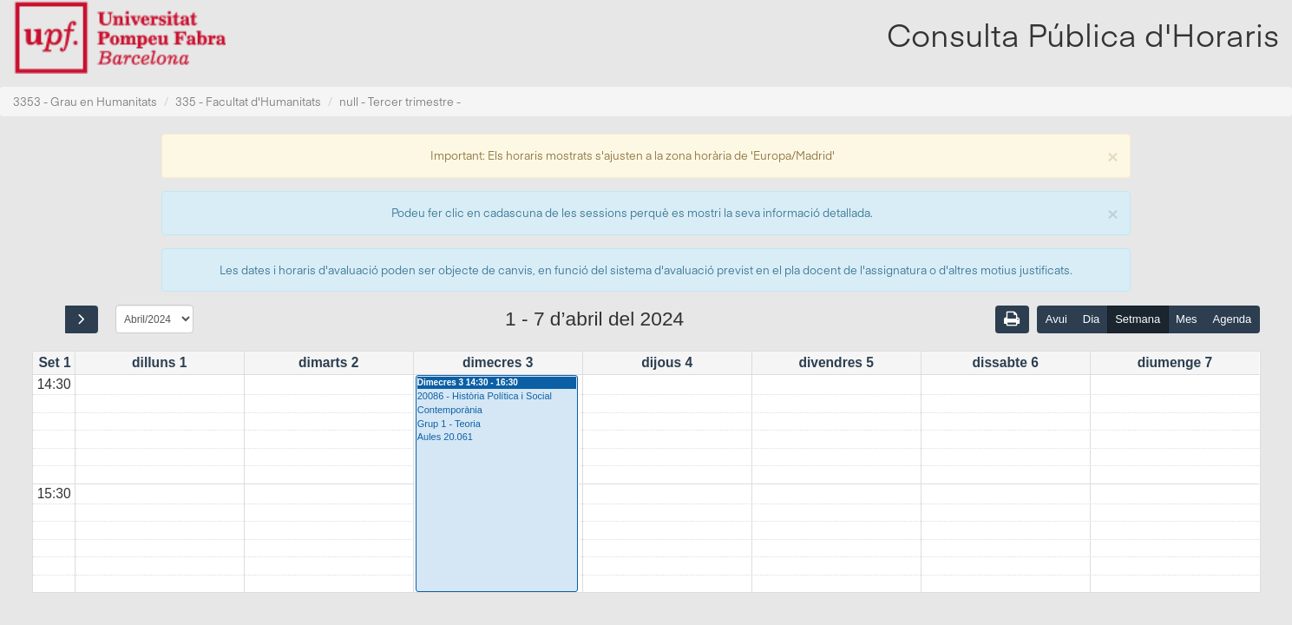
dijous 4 (666, 362)
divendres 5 (836, 362)
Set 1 (54, 362)
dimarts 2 (328, 362)
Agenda (1232, 319)
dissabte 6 (1006, 362)
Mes (1186, 319)
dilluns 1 (159, 362)
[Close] (1112, 155)
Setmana (1137, 319)
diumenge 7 (1175, 362)
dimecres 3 (498, 362)
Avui (1056, 319)
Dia (1091, 319)
